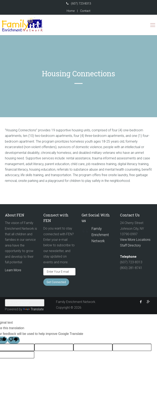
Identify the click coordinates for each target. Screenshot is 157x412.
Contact (85, 11)
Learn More (13, 270)
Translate (33, 309)
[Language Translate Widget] (24, 302)
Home (71, 11)
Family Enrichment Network (100, 235)
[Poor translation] (14, 340)
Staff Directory (130, 245)
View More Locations (135, 240)
